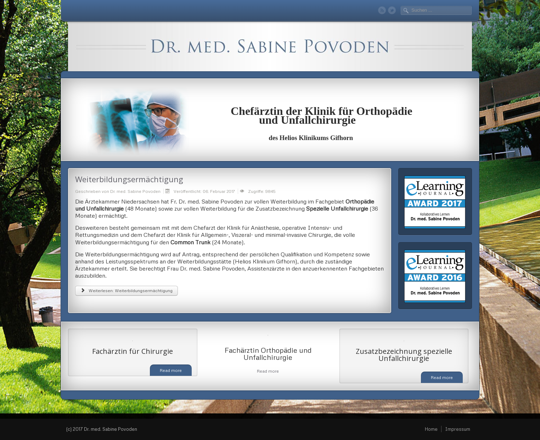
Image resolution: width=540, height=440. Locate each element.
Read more (171, 370)
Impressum (457, 429)
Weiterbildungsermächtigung (129, 179)
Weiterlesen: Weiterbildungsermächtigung (126, 290)
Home (431, 429)
